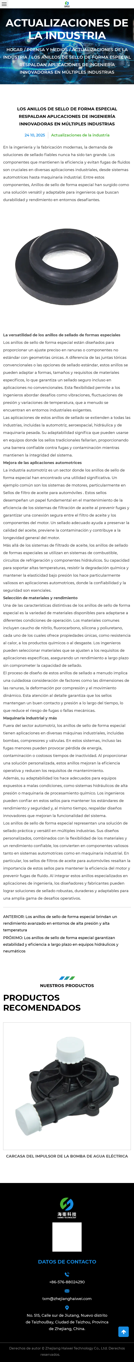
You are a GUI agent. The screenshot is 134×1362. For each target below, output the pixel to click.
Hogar (14, 49)
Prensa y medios (47, 49)
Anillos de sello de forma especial (63, 185)
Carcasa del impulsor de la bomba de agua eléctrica (67, 1156)
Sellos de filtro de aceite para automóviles (43, 493)
